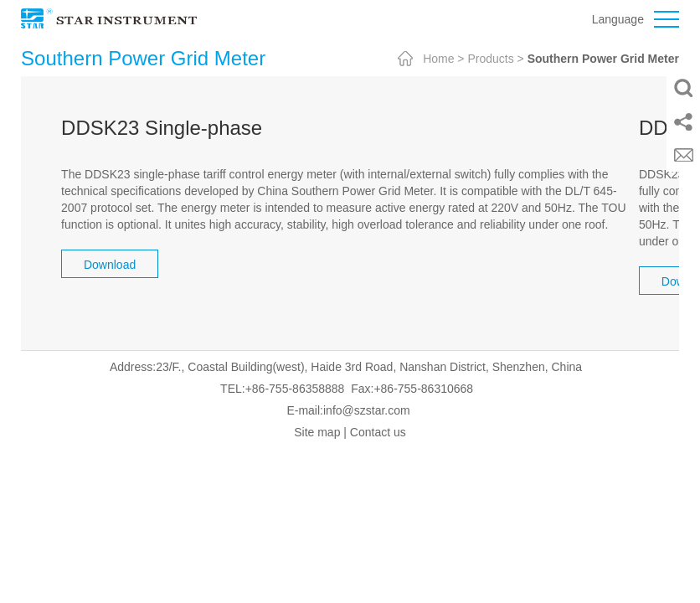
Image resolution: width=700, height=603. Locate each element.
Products (490, 58)
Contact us (378, 432)
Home (438, 58)
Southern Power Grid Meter (603, 58)
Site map (317, 432)
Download (110, 264)
